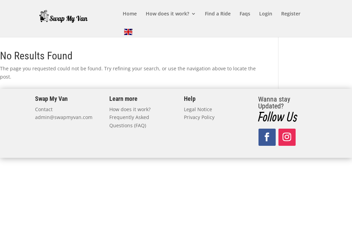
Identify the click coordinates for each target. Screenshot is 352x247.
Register (290, 14)
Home (130, 14)
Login (265, 14)
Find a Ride (218, 14)
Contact (44, 109)
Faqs (245, 14)
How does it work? (167, 14)
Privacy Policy (199, 117)
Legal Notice (198, 109)
